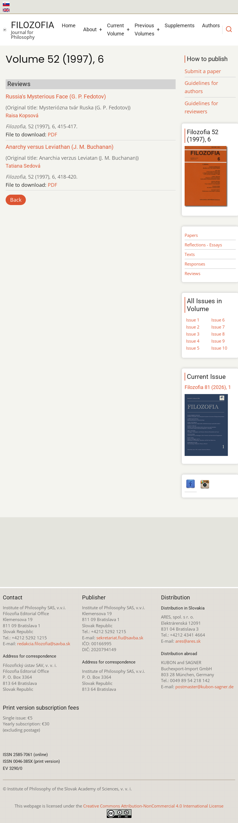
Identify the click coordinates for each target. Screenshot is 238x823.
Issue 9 (218, 341)
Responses (195, 264)
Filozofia (32, 25)
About (90, 29)
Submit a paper (203, 71)
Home (69, 25)
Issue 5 (193, 348)
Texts (190, 254)
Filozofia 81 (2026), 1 (208, 387)
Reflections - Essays (203, 245)
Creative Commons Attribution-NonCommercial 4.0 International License (153, 806)
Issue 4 (193, 341)
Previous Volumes (144, 30)
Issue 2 (193, 327)
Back (15, 199)
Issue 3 (193, 334)
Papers (191, 235)
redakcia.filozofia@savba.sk (43, 643)
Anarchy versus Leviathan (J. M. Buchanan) (60, 147)
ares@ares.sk (188, 641)
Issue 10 (219, 348)
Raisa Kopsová (22, 115)
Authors (211, 25)
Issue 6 (218, 320)
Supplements (179, 25)
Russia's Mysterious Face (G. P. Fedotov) (56, 96)
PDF (52, 134)
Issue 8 (218, 334)
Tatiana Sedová (23, 166)
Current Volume (115, 30)
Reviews (192, 273)
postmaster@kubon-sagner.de (204, 686)
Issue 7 (218, 327)
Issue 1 (193, 320)
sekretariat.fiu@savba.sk (119, 637)
